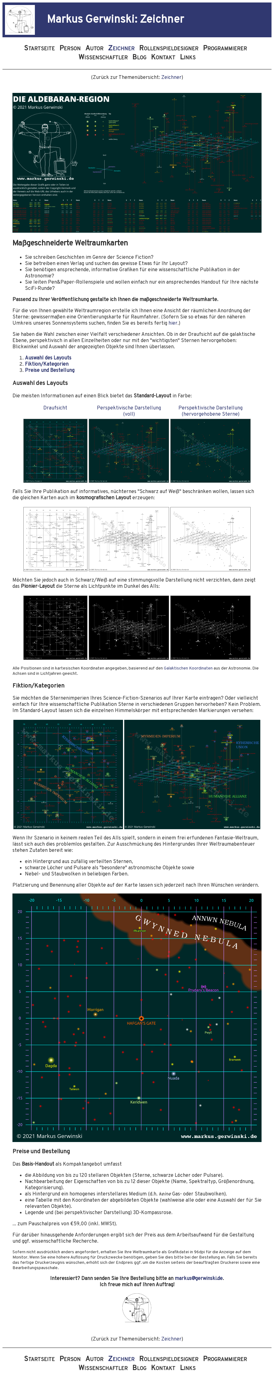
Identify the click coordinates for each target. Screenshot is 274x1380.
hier (172, 323)
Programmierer (225, 48)
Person (70, 48)
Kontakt (163, 57)
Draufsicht (55, 408)
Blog (139, 57)
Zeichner (171, 78)
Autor (94, 48)
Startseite (39, 48)
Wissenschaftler (103, 57)
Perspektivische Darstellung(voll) (129, 411)
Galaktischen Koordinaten (188, 668)
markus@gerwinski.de (199, 1279)
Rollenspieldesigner (169, 48)
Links (188, 57)
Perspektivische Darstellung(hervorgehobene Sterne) (210, 411)
